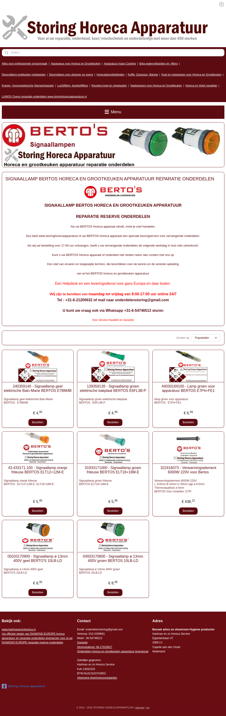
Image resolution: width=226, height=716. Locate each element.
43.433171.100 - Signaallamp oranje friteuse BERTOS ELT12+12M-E (37, 470)
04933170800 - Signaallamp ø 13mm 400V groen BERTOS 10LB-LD (113, 558)
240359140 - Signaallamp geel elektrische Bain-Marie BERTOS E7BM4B (38, 388)
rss (148, 707)
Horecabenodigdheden (110, 74)
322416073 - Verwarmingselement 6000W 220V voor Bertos (188, 470)
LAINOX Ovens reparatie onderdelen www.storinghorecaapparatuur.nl (44, 96)
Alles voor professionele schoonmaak (24, 63)
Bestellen (37, 422)
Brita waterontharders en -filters (158, 63)
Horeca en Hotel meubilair (201, 85)
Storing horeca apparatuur (23, 686)
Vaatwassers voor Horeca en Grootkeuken (156, 85)
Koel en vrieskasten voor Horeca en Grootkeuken (191, 74)
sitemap (139, 707)
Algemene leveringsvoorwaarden (97, 677)
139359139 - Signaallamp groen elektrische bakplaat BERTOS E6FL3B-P (113, 388)
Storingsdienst (85, 647)
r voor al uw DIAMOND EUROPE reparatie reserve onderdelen (37, 638)
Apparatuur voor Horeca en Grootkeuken (75, 63)
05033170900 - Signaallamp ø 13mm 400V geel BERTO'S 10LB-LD (38, 558)
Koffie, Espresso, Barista (143, 74)
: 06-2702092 (102, 647)
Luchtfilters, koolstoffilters (72, 85)
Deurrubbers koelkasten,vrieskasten (24, 74)
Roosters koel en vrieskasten (109, 85)
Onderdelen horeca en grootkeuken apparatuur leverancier (113, 651)
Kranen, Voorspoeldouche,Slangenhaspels (28, 85)
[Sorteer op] (205, 337)
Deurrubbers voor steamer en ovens (71, 74)
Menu (113, 112)
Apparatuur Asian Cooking (120, 63)
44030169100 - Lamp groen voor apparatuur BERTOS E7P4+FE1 (188, 388)
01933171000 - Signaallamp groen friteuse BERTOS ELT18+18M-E (113, 470)
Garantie (82, 642)
